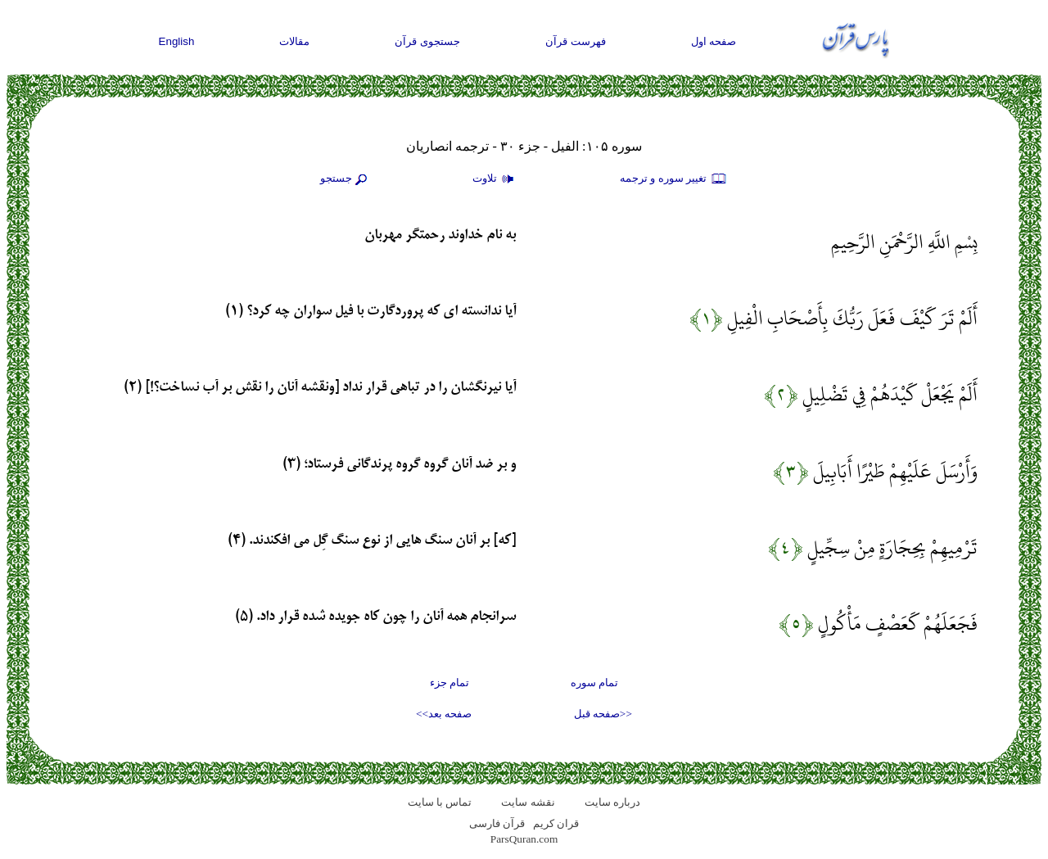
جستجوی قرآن (427, 41)
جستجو (345, 179)
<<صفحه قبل (603, 714)
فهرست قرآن (575, 41)
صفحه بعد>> (444, 714)
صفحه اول (714, 41)
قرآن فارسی (497, 823)
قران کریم (556, 823)
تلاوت (495, 179)
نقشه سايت (527, 802)
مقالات (294, 41)
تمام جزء (449, 682)
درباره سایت (612, 802)
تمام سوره (594, 682)
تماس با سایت (440, 802)
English (177, 41)
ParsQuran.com (524, 839)
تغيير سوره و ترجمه (674, 179)
